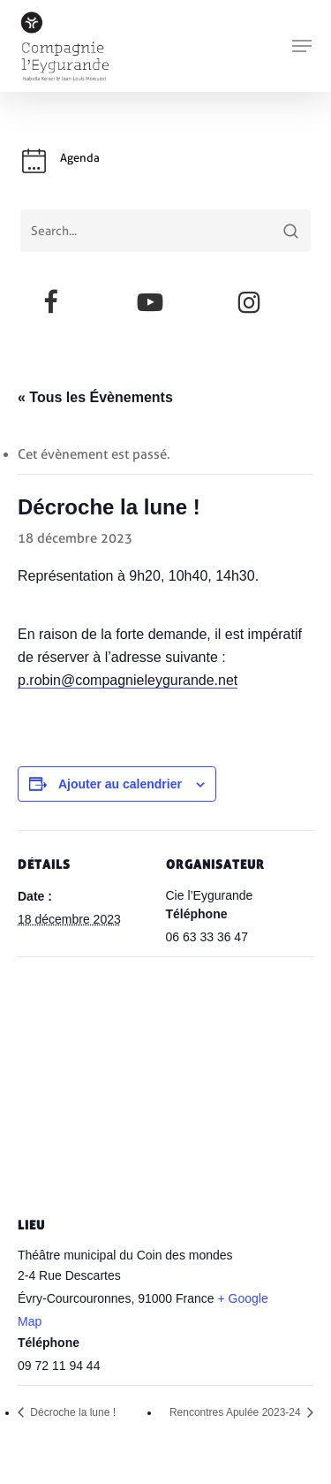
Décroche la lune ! (71, 1412)
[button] (302, 46)
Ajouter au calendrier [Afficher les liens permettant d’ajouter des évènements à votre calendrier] (120, 784)
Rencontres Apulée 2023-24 (236, 1412)
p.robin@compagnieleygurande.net (127, 680)
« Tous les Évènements (95, 397)
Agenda (80, 157)
